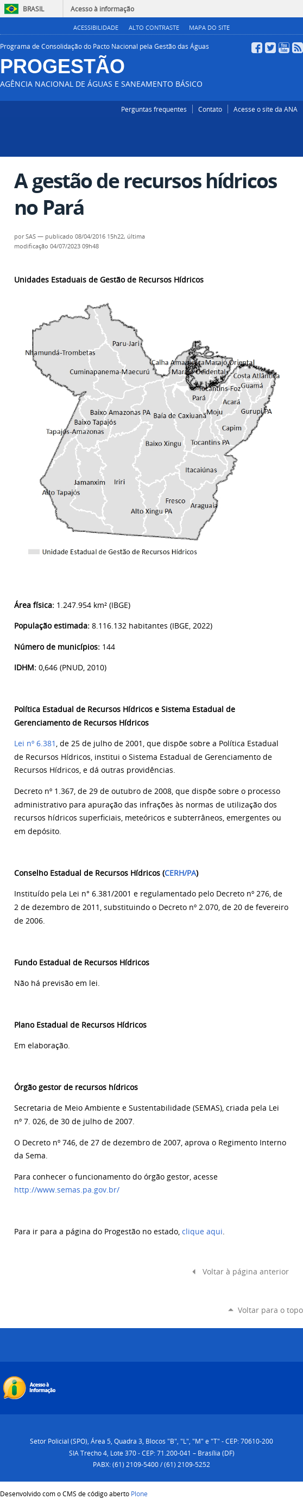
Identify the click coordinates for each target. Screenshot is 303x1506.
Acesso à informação (102, 8)
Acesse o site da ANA (265, 109)
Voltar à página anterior (246, 1272)
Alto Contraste (154, 27)
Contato (210, 109)
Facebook (256, 47)
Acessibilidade (95, 27)
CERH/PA (180, 873)
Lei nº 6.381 (35, 743)
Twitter (270, 47)
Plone (139, 1493)
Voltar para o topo (270, 1310)
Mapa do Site (209, 27)
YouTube (284, 47)
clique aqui (202, 1231)
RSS (297, 47)
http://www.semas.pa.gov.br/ (66, 1190)
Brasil (33, 8)
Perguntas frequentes (154, 109)
